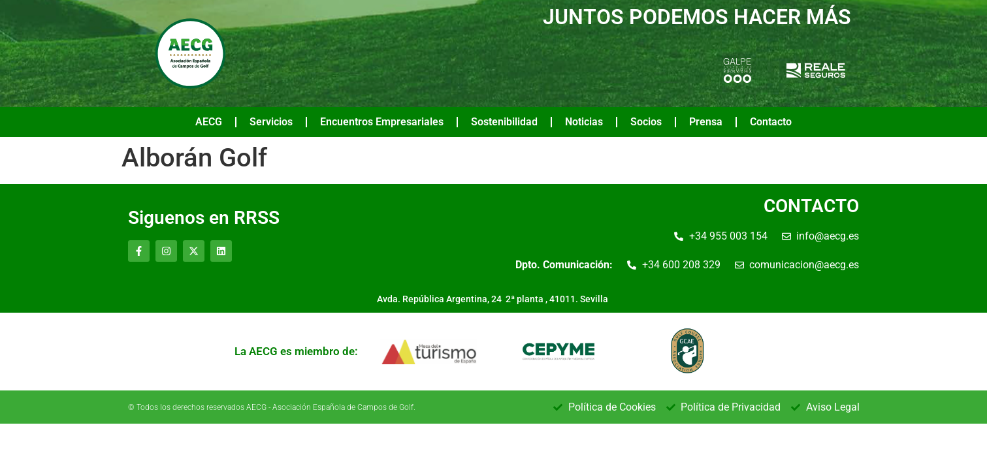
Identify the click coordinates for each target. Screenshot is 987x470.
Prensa (705, 122)
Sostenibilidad (504, 122)
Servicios (271, 122)
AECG (208, 122)
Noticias (584, 122)
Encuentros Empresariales (382, 122)
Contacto (771, 122)
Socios (646, 122)
